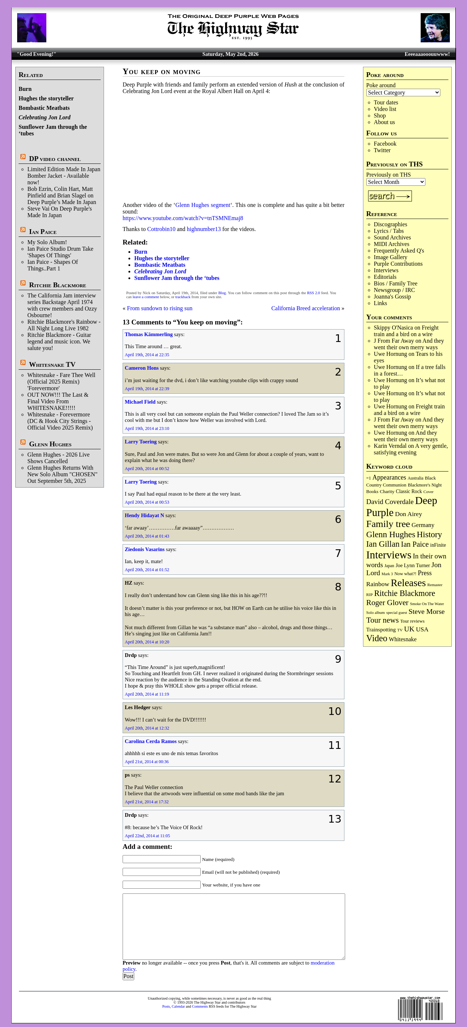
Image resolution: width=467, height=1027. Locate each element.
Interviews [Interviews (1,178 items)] (389, 555)
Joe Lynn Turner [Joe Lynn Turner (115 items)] (412, 565)
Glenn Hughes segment (203, 205)
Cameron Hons (142, 368)
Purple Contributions (398, 264)
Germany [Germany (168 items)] (423, 525)
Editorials (385, 277)
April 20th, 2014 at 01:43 (147, 536)
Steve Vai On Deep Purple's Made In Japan (59, 211)
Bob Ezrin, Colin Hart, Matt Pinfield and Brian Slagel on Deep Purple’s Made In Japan (61, 195)
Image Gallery (391, 257)
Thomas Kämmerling (149, 334)
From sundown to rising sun (160, 308)
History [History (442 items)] (429, 534)
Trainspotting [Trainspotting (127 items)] (381, 629)
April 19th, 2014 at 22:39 (147, 388)
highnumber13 (204, 229)
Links (380, 303)
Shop (380, 115)
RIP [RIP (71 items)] (369, 594)
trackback (182, 297)
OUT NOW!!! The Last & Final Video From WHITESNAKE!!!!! (57, 401)
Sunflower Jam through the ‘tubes (176, 278)
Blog (222, 293)
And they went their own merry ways (409, 344)
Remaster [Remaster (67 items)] (434, 584)
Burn (25, 89)
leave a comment (145, 297)
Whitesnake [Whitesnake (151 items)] (403, 639)
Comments (200, 1006)
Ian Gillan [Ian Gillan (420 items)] (383, 544)
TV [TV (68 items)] (400, 630)
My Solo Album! (47, 242)
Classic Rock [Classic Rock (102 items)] (409, 491)
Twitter (382, 150)
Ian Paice (43, 231)
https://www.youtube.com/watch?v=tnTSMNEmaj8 (183, 218)
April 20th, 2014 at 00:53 (147, 502)
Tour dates (386, 102)
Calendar (178, 1006)
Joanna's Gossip (392, 296)
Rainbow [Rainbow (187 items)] (377, 584)
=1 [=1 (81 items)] (368, 478)
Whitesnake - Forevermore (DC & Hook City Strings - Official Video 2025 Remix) (60, 421)
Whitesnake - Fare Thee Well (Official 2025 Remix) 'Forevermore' (61, 381)
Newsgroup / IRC (394, 290)
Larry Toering (141, 442)
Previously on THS (388, 175)
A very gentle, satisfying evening (411, 449)
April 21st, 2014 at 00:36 (147, 761)
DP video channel (55, 158)
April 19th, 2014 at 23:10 (147, 428)
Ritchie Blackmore (57, 285)
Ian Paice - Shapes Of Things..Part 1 (52, 265)
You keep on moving (162, 71)
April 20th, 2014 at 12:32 (147, 728)
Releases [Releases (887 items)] (408, 582)
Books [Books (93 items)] (372, 491)
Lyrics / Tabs (389, 231)
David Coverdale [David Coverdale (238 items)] (390, 501)
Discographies (391, 224)
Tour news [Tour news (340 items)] (382, 620)
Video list (385, 109)
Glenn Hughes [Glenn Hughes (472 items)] (390, 534)
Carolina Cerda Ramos (151, 741)
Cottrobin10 (161, 229)
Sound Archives (392, 237)
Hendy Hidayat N (144, 515)
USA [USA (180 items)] (422, 629)
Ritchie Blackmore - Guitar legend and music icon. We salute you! (59, 341)
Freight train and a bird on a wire (406, 330)
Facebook (385, 144)
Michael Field (140, 402)
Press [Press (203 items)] (425, 573)
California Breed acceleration (305, 308)
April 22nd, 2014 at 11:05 (147, 835)
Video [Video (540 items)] (376, 638)
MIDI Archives (391, 244)
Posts (166, 1006)
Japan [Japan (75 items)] (389, 565)
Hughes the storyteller (46, 98)
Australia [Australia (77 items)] (415, 478)
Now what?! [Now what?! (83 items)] (405, 573)
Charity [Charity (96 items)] (387, 491)
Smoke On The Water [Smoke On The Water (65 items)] (427, 603)
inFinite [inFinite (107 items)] (438, 545)
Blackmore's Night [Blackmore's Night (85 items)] (425, 485)
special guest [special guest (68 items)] (396, 612)
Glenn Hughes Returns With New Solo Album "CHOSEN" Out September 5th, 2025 (62, 474)
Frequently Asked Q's (399, 250)
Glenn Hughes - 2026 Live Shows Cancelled (58, 457)
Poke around (380, 85)
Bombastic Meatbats (44, 108)
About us (384, 122)
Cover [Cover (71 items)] (429, 491)
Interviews (386, 270)
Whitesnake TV (52, 364)
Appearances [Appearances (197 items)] (389, 477)
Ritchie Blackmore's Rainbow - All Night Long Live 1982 (64, 325)
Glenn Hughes (50, 444)
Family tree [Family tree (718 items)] (388, 524)
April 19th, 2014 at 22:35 (147, 354)
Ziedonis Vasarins (145, 549)
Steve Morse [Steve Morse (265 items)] (427, 611)
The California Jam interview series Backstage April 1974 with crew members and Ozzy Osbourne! (62, 305)
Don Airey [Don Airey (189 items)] (408, 514)
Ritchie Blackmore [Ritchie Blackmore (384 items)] (404, 593)
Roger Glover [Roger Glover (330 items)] (387, 602)
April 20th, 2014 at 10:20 (147, 642)
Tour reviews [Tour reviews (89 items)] (412, 621)
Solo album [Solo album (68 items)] (375, 612)
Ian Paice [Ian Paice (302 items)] (415, 544)
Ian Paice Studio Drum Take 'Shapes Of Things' (60, 252)
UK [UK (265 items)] (409, 629)
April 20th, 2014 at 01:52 (147, 569)
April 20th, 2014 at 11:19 (147, 694)
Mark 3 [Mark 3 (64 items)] (387, 574)
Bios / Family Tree (396, 283)
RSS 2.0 (313, 293)
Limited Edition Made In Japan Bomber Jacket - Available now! (63, 175)
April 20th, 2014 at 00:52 (147, 468)
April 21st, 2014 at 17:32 (147, 801)
